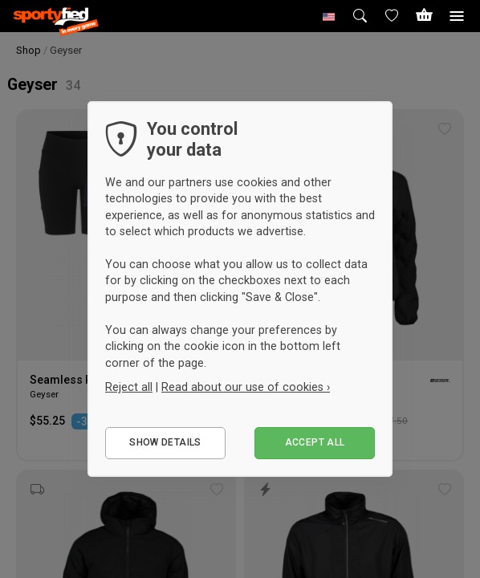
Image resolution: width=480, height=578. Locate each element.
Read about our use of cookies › (245, 387)
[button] (329, 16)
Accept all (315, 442)
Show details (165, 442)
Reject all (129, 387)
